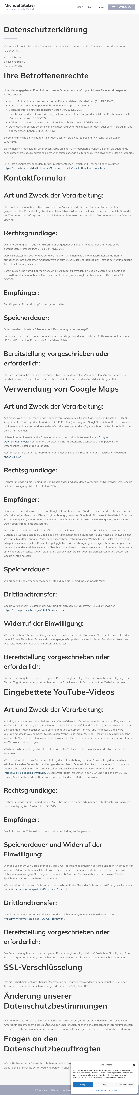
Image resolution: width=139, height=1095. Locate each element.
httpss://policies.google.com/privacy (25, 772)
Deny (104, 1084)
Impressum (113, 1090)
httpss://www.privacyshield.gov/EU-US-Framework (34, 610)
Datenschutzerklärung (100, 1090)
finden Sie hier (12, 456)
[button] (134, 1065)
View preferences (125, 1084)
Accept (83, 1084)
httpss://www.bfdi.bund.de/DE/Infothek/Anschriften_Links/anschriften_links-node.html (55, 168)
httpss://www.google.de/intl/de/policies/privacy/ (39, 889)
